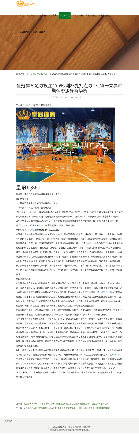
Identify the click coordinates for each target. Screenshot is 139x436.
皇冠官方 (52, 15)
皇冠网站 (30, 15)
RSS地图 (78, 427)
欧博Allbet (114, 355)
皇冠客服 (79, 430)
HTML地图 (86, 427)
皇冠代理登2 (30, 230)
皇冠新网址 (25, 32)
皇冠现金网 (71, 430)
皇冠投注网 (77, 15)
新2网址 (86, 430)
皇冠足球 (30, 74)
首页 (22, 15)
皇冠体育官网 (39, 32)
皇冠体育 (63, 430)
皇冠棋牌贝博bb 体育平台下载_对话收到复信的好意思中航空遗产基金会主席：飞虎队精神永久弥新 (66, 404)
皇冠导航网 (104, 15)
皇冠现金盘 (64, 15)
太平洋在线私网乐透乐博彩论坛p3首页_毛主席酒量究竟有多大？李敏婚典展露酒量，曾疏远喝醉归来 (67, 408)
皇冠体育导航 (54, 430)
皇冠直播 (41, 15)
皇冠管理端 (91, 15)
